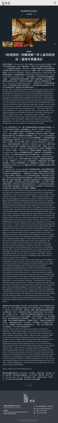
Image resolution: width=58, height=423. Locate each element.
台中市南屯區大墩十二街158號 (44, 406)
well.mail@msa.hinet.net (44, 408)
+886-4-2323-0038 (41, 411)
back (29, 385)
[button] (54, 44)
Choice (35, 421)
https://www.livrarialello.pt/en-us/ (20, 369)
